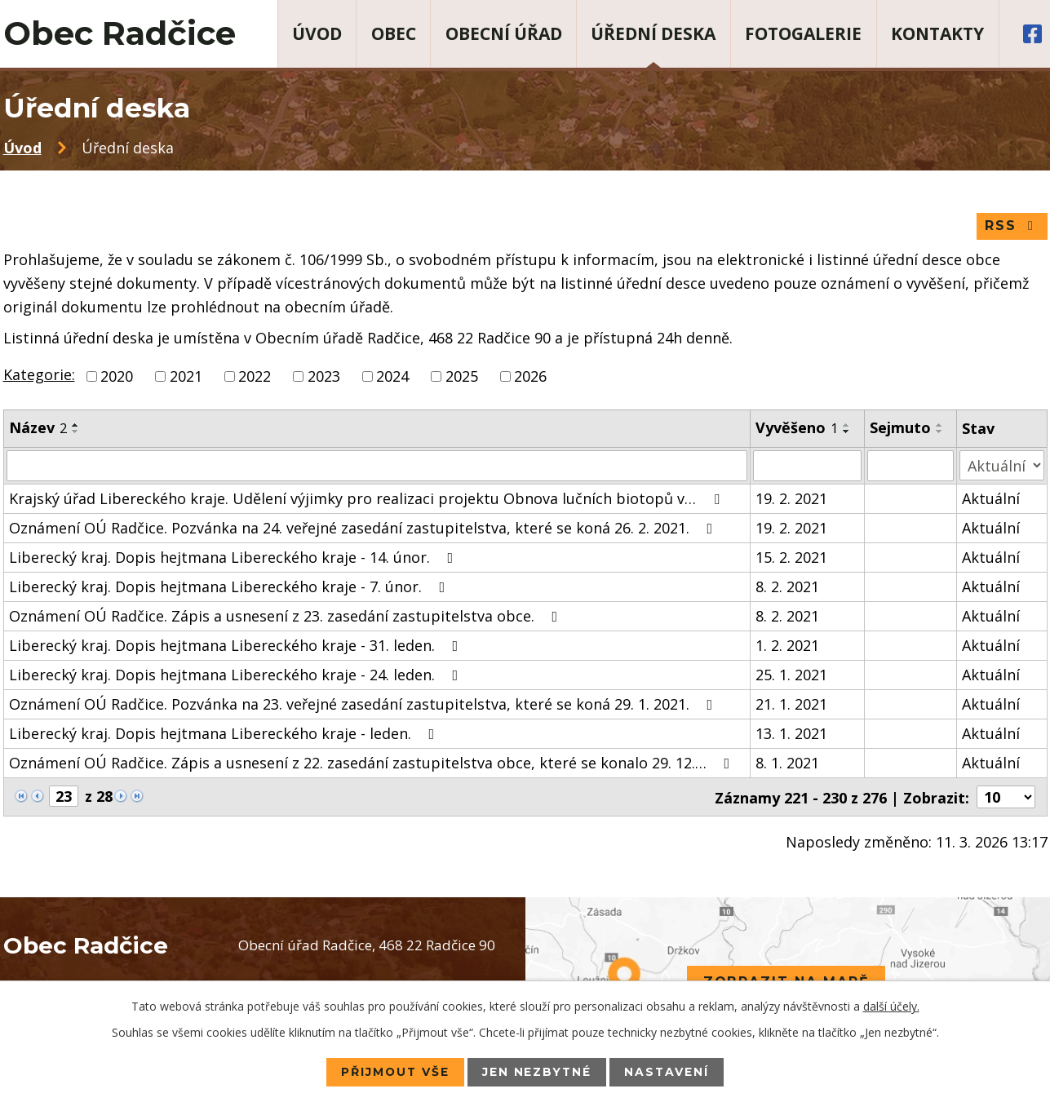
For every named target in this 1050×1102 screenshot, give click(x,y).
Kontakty (937, 33)
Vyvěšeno (796, 428)
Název (38, 428)
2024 (392, 377)
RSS (1012, 226)
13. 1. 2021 (791, 733)
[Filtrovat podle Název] (377, 465)
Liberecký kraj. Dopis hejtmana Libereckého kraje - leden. (225, 733)
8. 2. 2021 (787, 586)
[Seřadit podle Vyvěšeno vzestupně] (847, 426)
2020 (116, 377)
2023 (324, 377)
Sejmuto (900, 428)
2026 (530, 377)
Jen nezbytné (537, 1071)
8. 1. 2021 (787, 762)
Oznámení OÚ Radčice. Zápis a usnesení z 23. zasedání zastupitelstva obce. (287, 616)
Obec (393, 33)
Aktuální (991, 498)
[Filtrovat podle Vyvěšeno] (807, 465)
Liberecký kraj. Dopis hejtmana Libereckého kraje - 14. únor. (234, 557)
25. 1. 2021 (791, 674)
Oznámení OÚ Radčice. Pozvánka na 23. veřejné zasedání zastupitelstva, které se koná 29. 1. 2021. (364, 704)
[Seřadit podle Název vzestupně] (76, 426)
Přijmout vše (394, 1071)
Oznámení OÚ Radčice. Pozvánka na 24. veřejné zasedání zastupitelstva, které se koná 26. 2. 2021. (364, 528)
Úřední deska (653, 33)
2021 (186, 377)
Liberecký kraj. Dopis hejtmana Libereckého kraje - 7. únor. (230, 586)
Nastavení (668, 1071)
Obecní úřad (503, 33)
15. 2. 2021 (791, 557)
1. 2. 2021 (787, 645)
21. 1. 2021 (791, 704)
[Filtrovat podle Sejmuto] (910, 465)
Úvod (317, 33)
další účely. (891, 1006)
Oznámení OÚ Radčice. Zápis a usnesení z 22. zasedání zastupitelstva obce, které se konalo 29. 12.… (373, 762)
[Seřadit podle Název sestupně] (76, 432)
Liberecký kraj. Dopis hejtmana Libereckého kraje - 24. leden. (237, 674)
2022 (254, 377)
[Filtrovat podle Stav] (1001, 465)
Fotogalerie (803, 33)
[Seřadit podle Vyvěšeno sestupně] (847, 432)
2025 (461, 377)
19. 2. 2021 (791, 498)
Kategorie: (39, 375)
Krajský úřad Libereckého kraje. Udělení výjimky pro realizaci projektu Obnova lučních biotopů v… (367, 498)
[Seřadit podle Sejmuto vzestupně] (940, 426)
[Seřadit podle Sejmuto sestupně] (940, 432)
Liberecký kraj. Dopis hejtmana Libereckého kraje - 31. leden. (237, 645)
